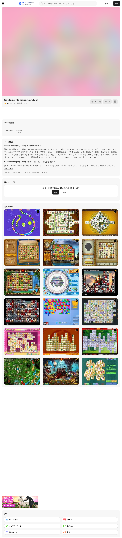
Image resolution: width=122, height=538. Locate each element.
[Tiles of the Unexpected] (100, 282)
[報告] (107, 101)
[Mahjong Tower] (100, 222)
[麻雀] (90, 532)
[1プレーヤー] (32, 519)
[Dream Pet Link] (22, 341)
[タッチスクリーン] (32, 526)
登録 (116, 4)
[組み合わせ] (32, 532)
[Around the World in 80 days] (61, 252)
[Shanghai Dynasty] (61, 222)
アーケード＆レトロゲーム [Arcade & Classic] (20, 172)
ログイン (106, 4)
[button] (8, 168)
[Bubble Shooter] (61, 311)
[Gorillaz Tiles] (22, 311)
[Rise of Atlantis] (22, 252)
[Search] (41, 3)
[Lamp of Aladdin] (61, 371)
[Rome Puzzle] (22, 282)
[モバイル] (90, 526)
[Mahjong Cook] (100, 341)
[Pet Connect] (100, 311)
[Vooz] (22, 371)
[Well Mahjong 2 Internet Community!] (100, 371)
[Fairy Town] (61, 282)
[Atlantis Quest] (100, 252)
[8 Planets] (22, 222)
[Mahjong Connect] (61, 341)
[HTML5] (90, 519)
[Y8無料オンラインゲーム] (11, 3)
